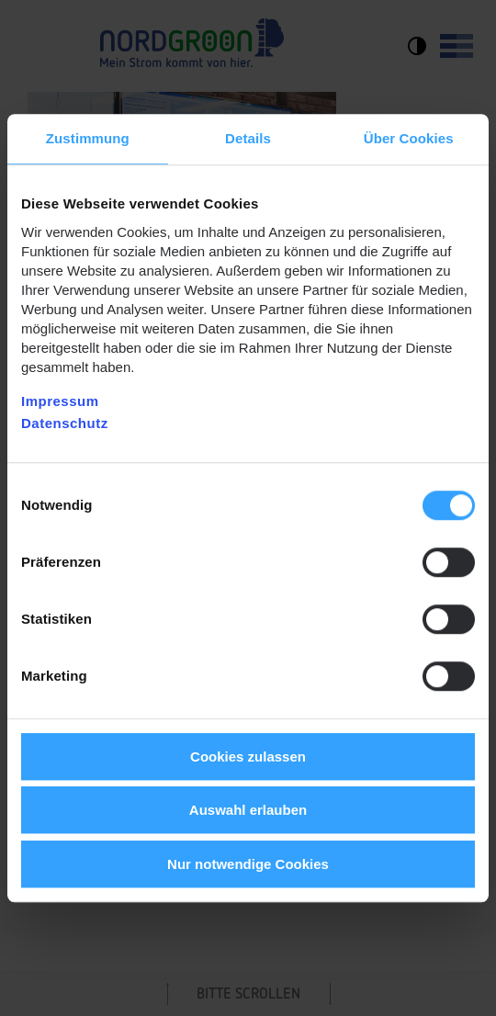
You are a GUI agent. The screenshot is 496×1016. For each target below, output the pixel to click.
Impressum (60, 401)
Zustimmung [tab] (88, 138)
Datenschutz (64, 423)
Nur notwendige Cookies (248, 864)
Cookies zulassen (248, 756)
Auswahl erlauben (248, 810)
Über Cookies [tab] (409, 138)
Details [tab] (248, 138)
